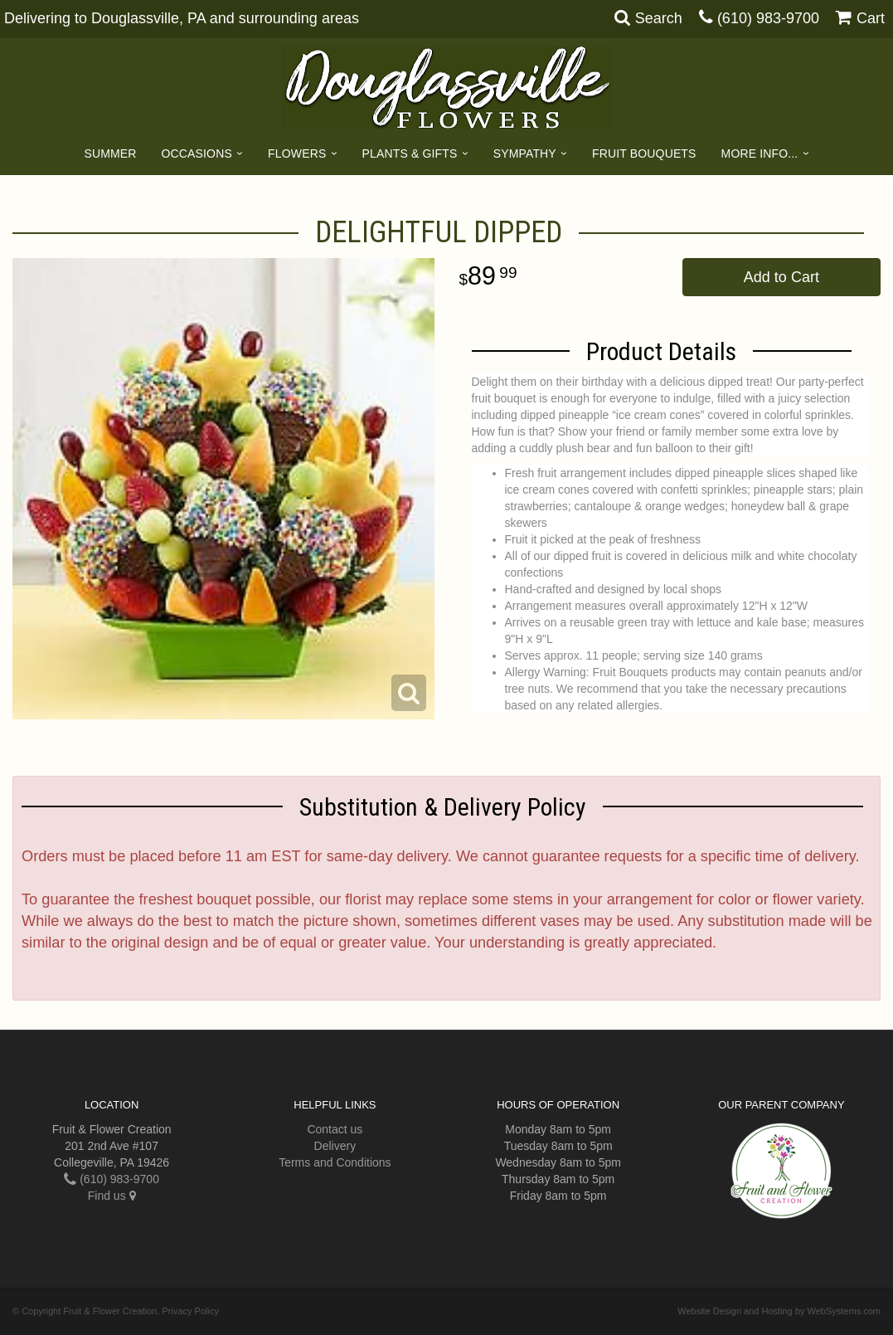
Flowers (297, 153)
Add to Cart (781, 277)
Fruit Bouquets (644, 153)
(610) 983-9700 (768, 18)
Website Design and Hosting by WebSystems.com (779, 1311)
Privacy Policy (191, 1311)
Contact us (334, 1129)
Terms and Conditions (335, 1162)
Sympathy (524, 153)
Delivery (335, 1145)
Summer (110, 153)
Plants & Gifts (410, 153)
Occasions (197, 153)
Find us (112, 1195)
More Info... (759, 153)
